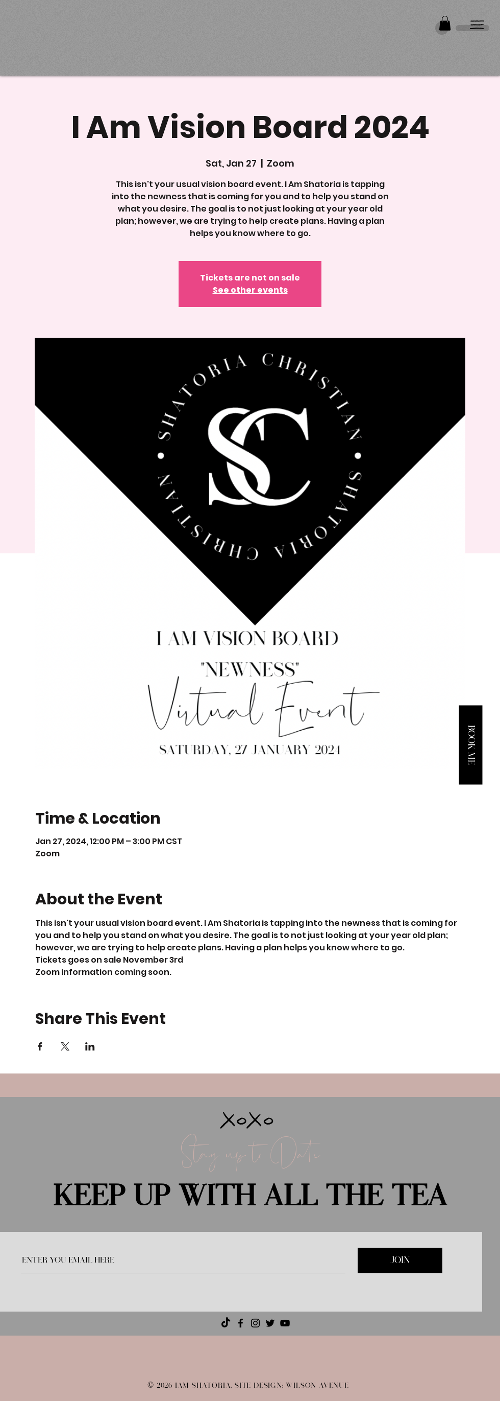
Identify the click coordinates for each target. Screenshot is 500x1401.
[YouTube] (285, 1323)
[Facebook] (240, 1323)
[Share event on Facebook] (40, 1046)
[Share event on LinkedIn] (90, 1046)
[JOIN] (400, 1260)
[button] (445, 23)
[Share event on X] (65, 1046)
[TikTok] (226, 1323)
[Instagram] (255, 1323)
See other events (250, 290)
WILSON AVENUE (317, 1385)
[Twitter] (270, 1323)
